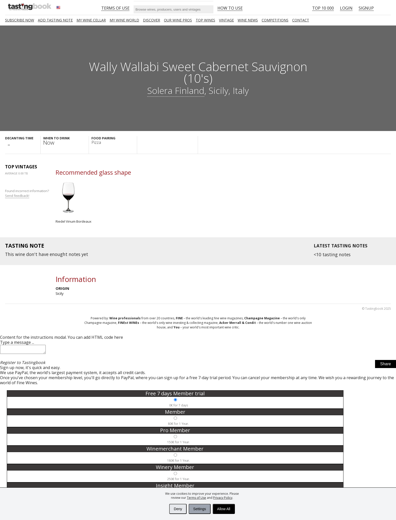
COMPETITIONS (275, 20)
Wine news (248, 20)
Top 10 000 (323, 8)
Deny (178, 509)
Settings (199, 509)
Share (385, 365)
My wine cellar (91, 20)
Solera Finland (175, 90)
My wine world (124, 20)
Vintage (226, 20)
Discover (151, 20)
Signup (366, 8)
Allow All (223, 509)
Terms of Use (196, 498)
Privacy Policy (222, 498)
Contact (300, 20)
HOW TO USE (230, 8)
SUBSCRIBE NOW (19, 20)
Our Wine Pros (178, 20)
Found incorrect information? (27, 193)
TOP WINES (205, 20)
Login (346, 8)
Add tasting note (55, 20)
